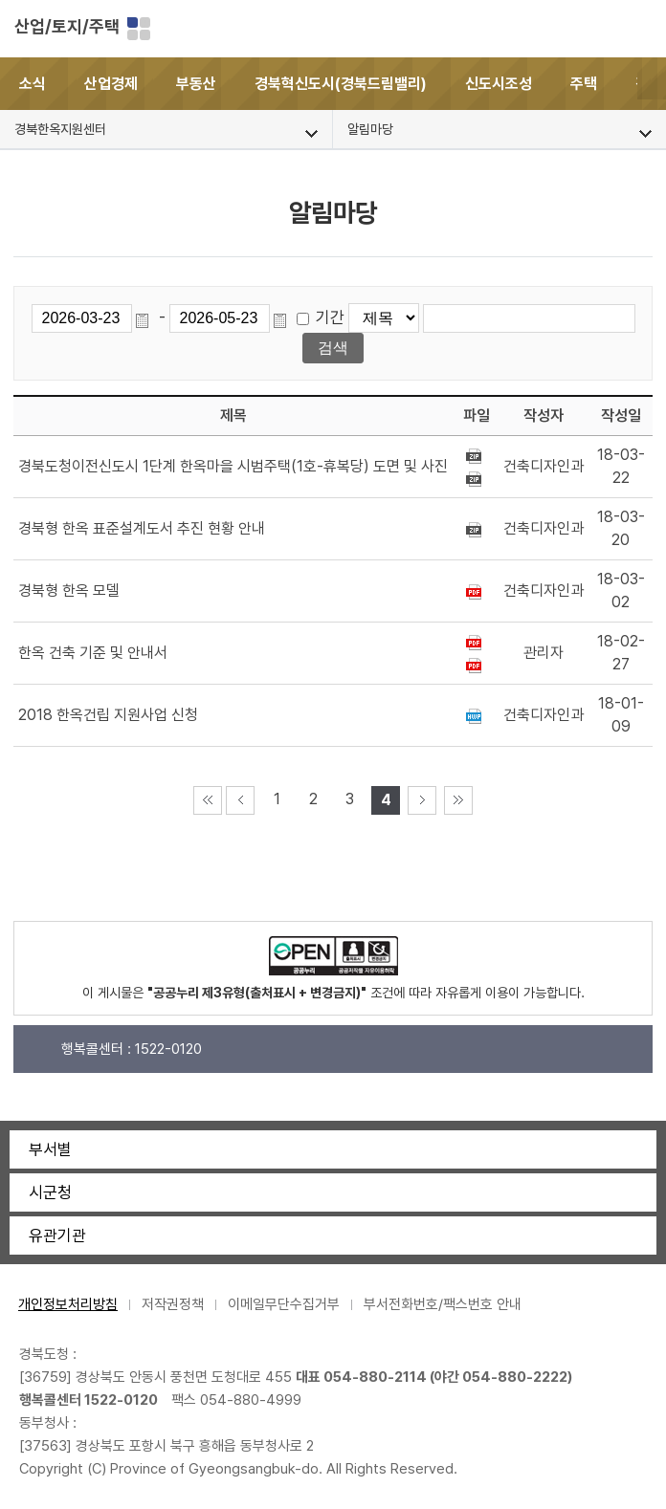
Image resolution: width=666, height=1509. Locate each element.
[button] (651, 83)
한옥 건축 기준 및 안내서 (92, 653)
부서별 (50, 1149)
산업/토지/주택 (67, 26)
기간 (330, 317)
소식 (32, 84)
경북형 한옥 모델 (69, 590)
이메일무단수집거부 (284, 1304)
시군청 (50, 1192)
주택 (583, 84)
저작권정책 (173, 1304)
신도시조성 (498, 84)
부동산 (196, 84)
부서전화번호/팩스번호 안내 (443, 1304)
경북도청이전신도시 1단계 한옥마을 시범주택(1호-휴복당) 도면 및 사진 (233, 466)
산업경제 (111, 84)
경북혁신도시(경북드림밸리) (341, 84)
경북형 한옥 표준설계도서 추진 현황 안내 (141, 528)
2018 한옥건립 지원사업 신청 (108, 715)
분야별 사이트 (138, 28)
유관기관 (57, 1235)
